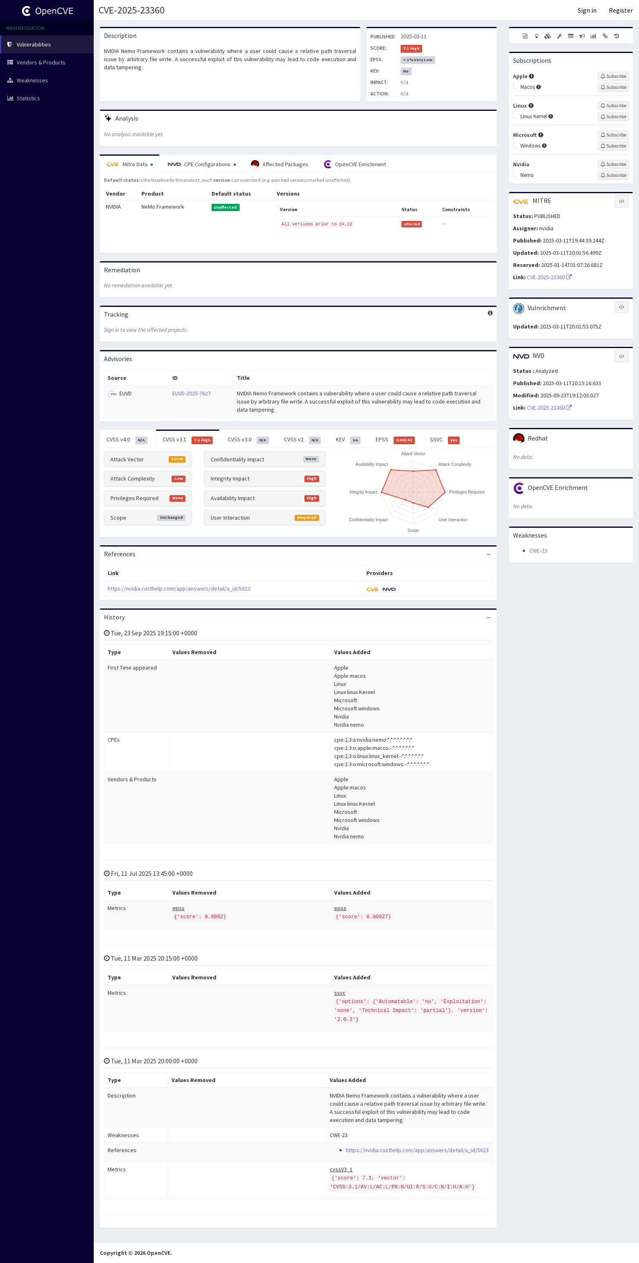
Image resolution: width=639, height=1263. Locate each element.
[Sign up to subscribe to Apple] (613, 76)
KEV (348, 440)
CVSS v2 (302, 440)
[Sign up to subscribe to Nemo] (613, 175)
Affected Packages (279, 164)
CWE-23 (538, 550)
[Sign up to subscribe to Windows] (613, 145)
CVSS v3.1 (188, 440)
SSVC (445, 440)
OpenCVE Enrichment (355, 164)
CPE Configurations (202, 164)
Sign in (587, 10)
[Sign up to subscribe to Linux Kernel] (613, 116)
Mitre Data (129, 164)
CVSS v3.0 (248, 440)
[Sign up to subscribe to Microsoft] (613, 134)
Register (621, 10)
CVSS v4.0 (127, 440)
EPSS (395, 440)
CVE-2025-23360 (132, 10)
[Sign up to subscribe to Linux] (613, 105)
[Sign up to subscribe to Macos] (613, 87)
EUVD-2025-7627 (191, 393)
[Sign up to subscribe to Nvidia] (613, 164)
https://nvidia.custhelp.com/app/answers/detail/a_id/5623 (179, 588)
